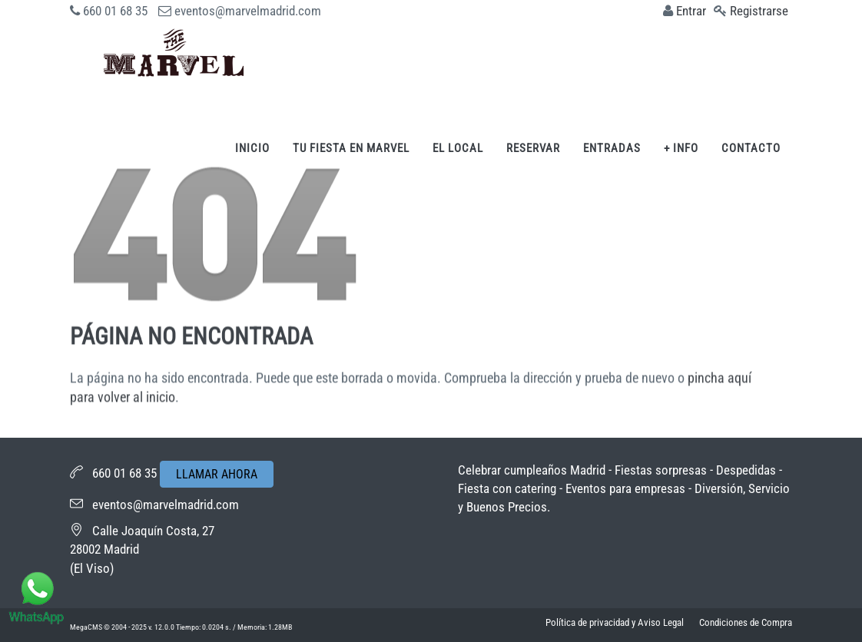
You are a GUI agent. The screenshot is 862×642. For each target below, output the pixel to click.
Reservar (533, 148)
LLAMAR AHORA (216, 474)
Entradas (612, 148)
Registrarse (759, 10)
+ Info (681, 148)
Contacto (751, 148)
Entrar (691, 10)
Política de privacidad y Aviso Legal (614, 622)
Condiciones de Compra (745, 622)
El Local (458, 148)
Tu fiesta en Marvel (351, 148)
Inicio (252, 148)
